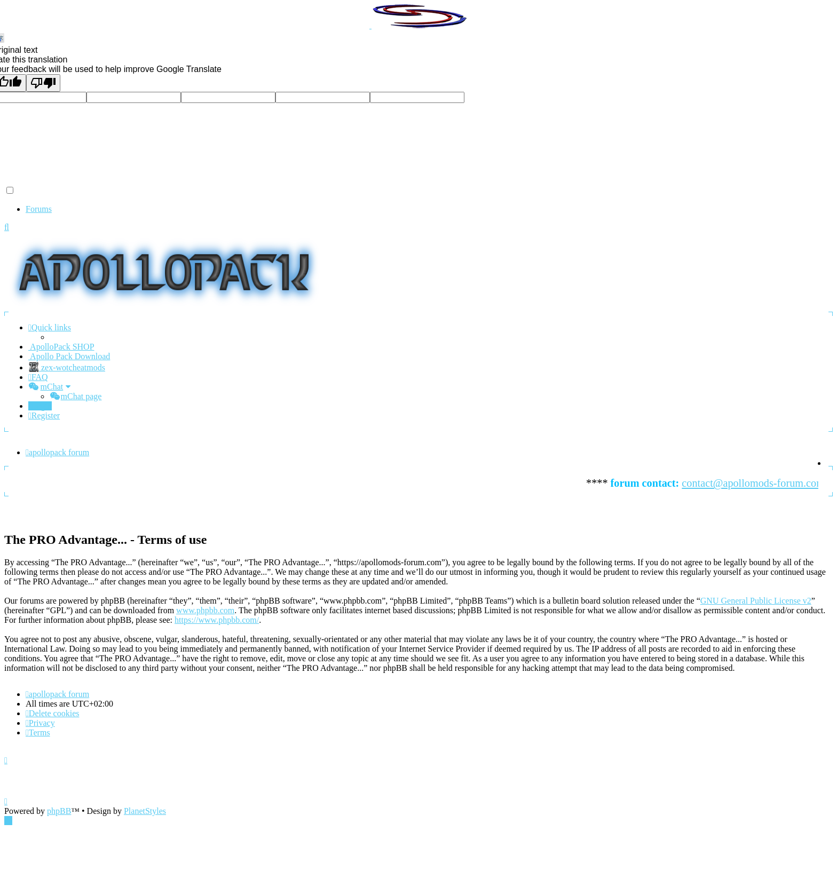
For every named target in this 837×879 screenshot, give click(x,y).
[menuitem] (38, 377)
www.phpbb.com (205, 610)
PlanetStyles (145, 810)
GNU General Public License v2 (755, 600)
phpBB (59, 810)
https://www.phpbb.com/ (217, 619)
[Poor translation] (43, 83)
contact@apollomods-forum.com (758, 483)
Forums (39, 208)
